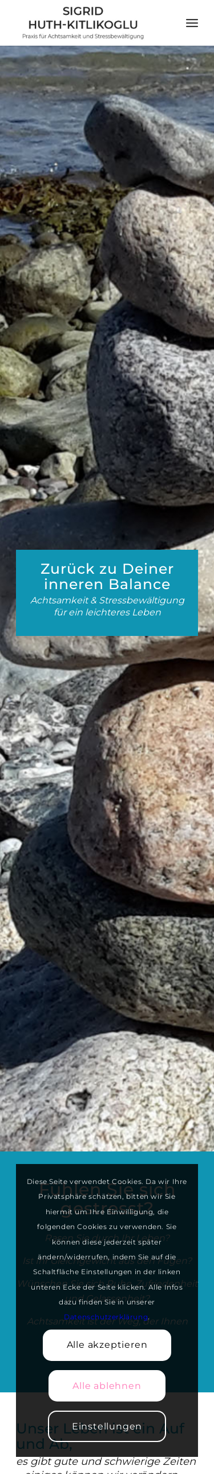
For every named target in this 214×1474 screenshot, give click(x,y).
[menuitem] (192, 23)
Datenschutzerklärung (106, 1316)
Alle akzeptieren (107, 1344)
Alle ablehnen (106, 1385)
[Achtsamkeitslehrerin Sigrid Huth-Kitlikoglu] (88, 23)
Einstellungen (107, 1426)
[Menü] (192, 23)
